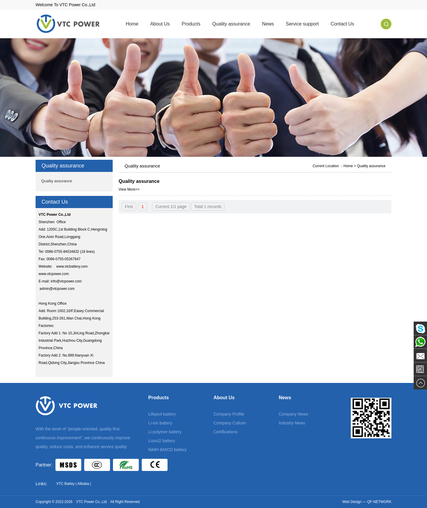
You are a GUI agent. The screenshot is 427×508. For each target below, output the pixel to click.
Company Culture (230, 423)
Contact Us (342, 23)
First (129, 206)
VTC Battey (65, 484)
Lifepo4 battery (162, 414)
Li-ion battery (160, 423)
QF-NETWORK (379, 502)
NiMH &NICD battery (167, 449)
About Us (160, 23)
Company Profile (229, 414)
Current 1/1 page (171, 206)
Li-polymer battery (164, 431)
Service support (302, 23)
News (268, 23)
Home (132, 23)
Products (191, 23)
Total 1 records (208, 206)
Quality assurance (231, 23)
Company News (293, 414)
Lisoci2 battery (161, 440)
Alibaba (83, 484)
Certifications (226, 431)
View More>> (129, 189)
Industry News (292, 423)
